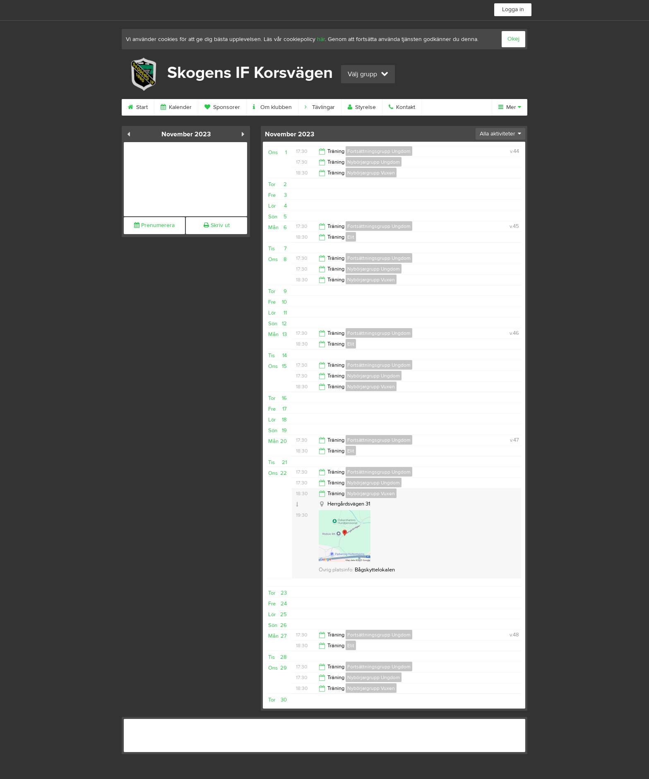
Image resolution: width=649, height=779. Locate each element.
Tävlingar (320, 107)
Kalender (176, 107)
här (321, 39)
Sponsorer (222, 107)
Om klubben (272, 107)
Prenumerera (154, 225)
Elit (350, 237)
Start (138, 107)
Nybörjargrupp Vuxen (371, 172)
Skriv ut (217, 225)
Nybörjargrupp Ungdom (373, 162)
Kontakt (402, 107)
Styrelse (362, 107)
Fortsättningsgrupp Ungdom (379, 151)
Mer (509, 107)
